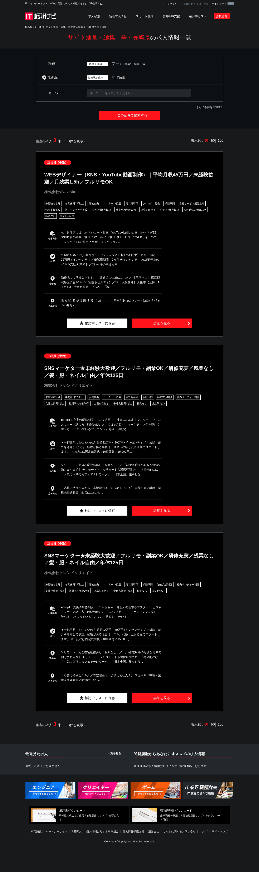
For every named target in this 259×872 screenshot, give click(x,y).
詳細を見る (161, 323)
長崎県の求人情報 (97, 27)
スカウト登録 (144, 16)
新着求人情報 (118, 16)
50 (213, 140)
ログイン (172, 3)
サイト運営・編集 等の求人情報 (64, 27)
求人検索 (94, 16)
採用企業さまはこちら (196, 3)
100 (220, 140)
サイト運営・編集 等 (130, 64)
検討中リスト (198, 16)
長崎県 (120, 77)
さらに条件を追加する (209, 107)
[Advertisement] (129, 858)
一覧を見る (114, 753)
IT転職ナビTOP (34, 27)
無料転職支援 (171, 16)
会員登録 (222, 16)
